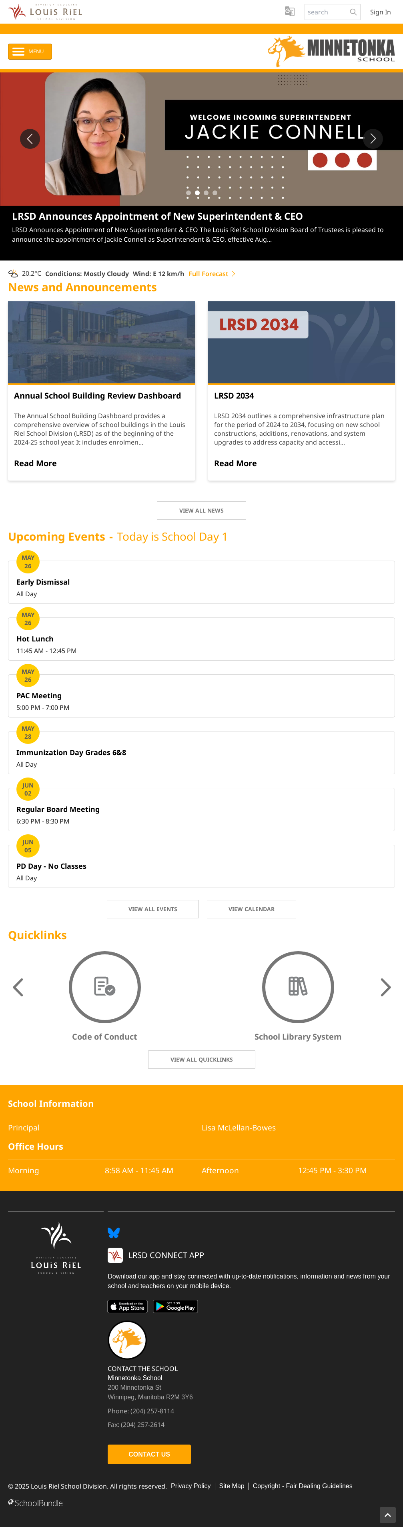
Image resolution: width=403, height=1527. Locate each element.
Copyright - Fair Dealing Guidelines (303, 1486)
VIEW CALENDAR (252, 909)
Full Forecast (212, 274)
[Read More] (35, 463)
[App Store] (128, 1308)
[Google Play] (176, 1308)
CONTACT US (149, 1454)
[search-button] (353, 12)
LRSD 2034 (234, 395)
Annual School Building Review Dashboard (97, 395)
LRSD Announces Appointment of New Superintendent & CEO (157, 215)
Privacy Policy (191, 1486)
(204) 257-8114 (152, 1411)
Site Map (232, 1486)
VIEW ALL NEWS (201, 510)
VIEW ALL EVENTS (152, 909)
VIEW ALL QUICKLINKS (201, 1059)
